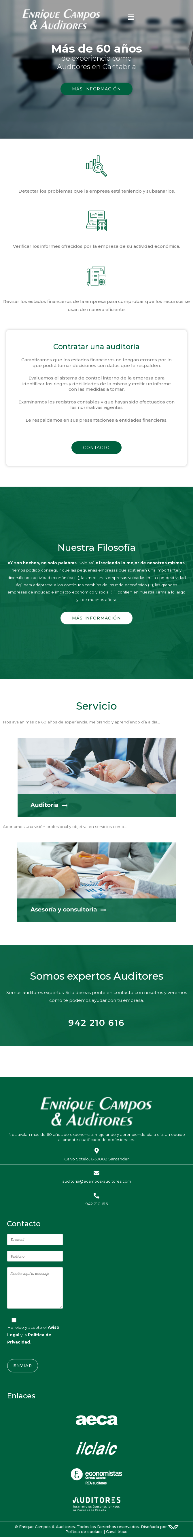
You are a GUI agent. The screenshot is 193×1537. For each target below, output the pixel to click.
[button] (158, 18)
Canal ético (117, 1531)
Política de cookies (84, 1531)
